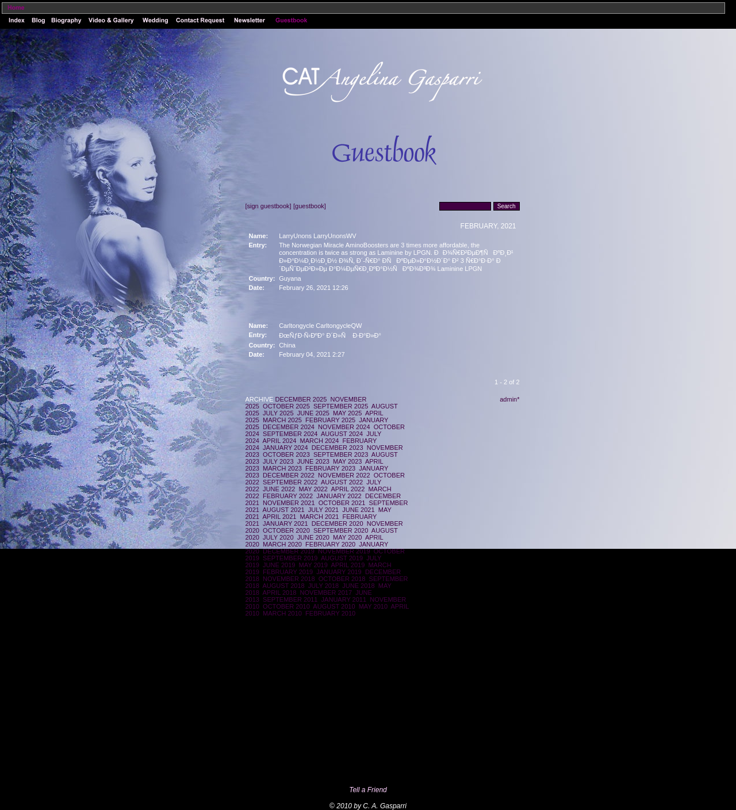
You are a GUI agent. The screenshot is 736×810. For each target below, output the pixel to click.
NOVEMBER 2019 (344, 551)
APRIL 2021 (280, 516)
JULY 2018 (323, 585)
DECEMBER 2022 (289, 475)
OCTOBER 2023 (286, 454)
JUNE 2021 (358, 509)
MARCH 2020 (282, 544)
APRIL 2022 (348, 489)
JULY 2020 (278, 537)
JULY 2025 (278, 413)
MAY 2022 (313, 489)
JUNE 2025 (313, 413)
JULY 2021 (323, 509)
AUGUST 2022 (342, 482)
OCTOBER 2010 (286, 606)
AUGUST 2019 (342, 558)
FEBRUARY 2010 (330, 613)
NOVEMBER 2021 (289, 502)
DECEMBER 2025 (301, 399)
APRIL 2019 (348, 564)
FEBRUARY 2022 (288, 495)
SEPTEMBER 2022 (290, 482)
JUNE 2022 (279, 489)
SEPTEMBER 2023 (340, 454)
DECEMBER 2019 (289, 551)
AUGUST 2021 (284, 509)
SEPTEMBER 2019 (290, 558)
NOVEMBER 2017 (326, 592)
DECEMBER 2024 (289, 426)
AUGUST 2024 (342, 433)
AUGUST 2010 (334, 606)
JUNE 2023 (313, 461)
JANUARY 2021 (285, 523)
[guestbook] (309, 205)
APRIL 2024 (280, 440)
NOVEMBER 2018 (289, 578)
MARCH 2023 (282, 468)
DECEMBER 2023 (337, 447)
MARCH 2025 (282, 420)
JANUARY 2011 (343, 599)
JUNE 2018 (358, 585)
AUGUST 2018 (284, 585)
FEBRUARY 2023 (330, 468)
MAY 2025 (347, 413)
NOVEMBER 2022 (344, 475)
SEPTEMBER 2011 (290, 599)
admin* (509, 399)
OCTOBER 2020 (286, 530)
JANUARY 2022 (338, 495)
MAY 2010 (373, 606)
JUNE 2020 (313, 537)
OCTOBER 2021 (342, 502)
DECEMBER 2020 (337, 523)
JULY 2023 (278, 461)
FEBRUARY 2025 (330, 420)
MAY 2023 (347, 461)
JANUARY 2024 (285, 447)
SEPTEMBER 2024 (290, 433)
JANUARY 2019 (338, 571)
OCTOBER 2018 (342, 578)
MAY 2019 (313, 564)
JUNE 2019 (279, 564)
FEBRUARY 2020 (330, 544)
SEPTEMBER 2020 (340, 530)
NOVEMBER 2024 (344, 426)
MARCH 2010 (282, 613)
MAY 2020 (347, 537)
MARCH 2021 (319, 516)
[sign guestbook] (269, 205)
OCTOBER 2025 (286, 406)
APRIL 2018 (280, 592)
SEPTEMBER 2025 (340, 406)
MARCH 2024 (319, 440)
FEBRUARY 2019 (288, 571)
